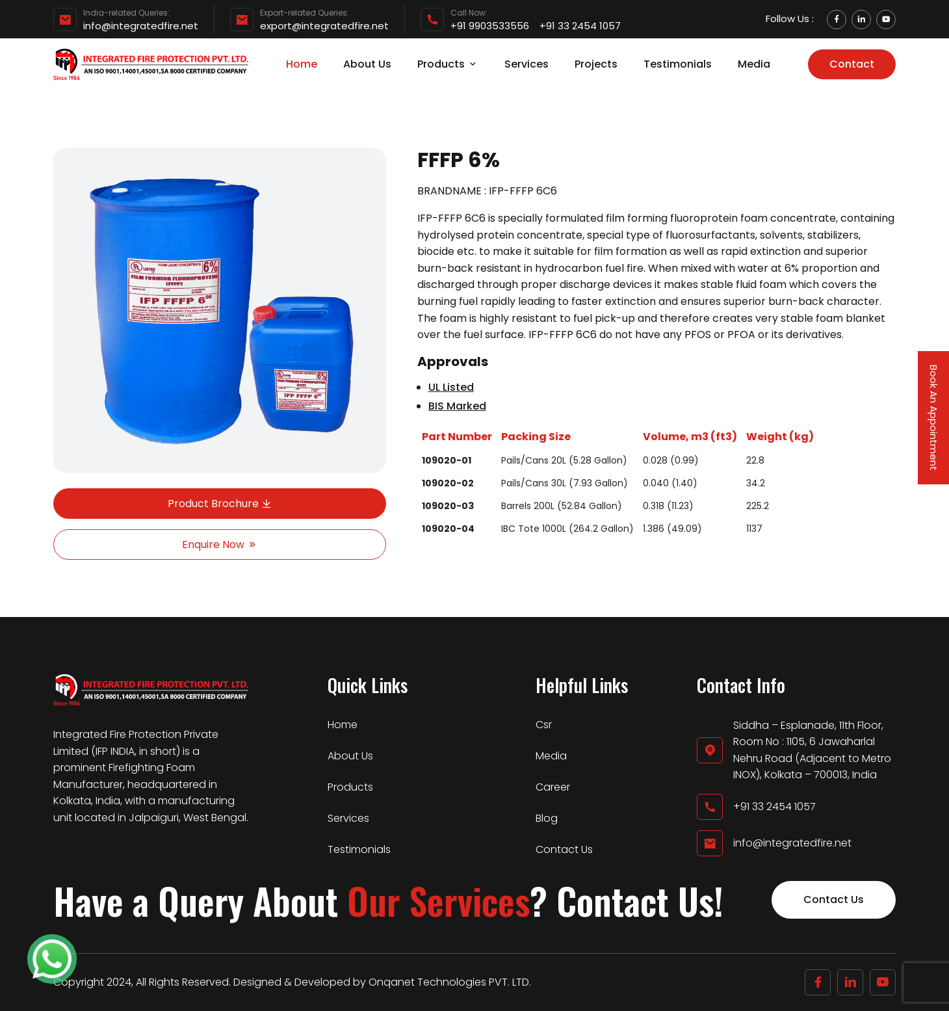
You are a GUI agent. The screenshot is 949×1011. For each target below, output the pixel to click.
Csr (544, 724)
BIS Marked (457, 406)
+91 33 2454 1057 (580, 26)
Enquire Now (220, 544)
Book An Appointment (934, 418)
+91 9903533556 (489, 26)
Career (553, 787)
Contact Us (564, 849)
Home (301, 64)
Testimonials (678, 64)
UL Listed (451, 387)
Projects (596, 64)
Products (447, 64)
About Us (367, 64)
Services (526, 64)
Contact (851, 64)
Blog (547, 818)
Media (754, 64)
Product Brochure (220, 503)
